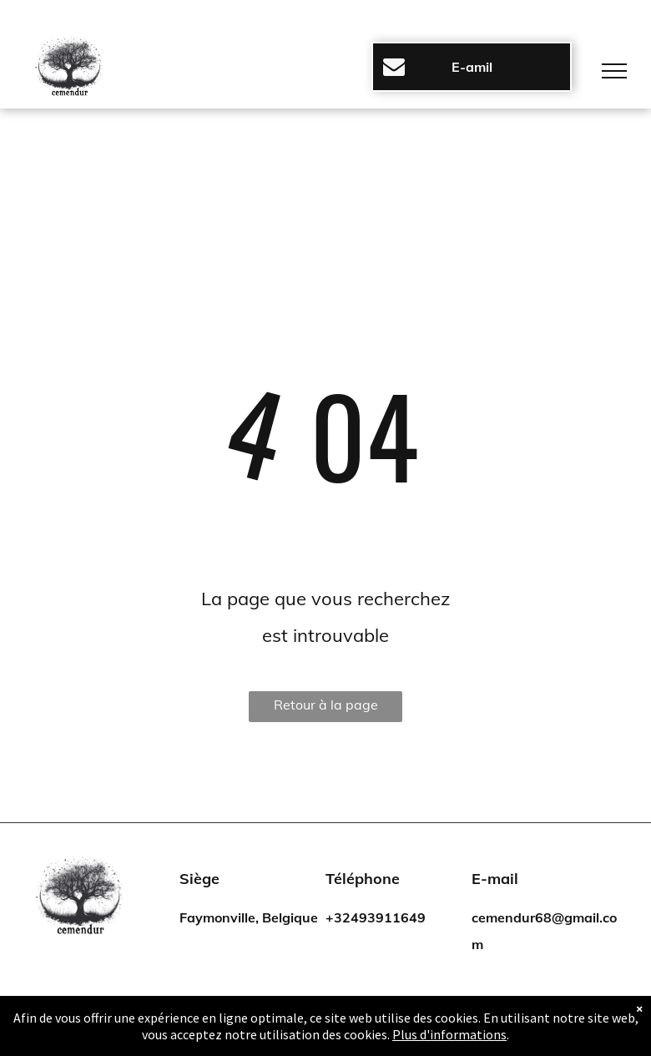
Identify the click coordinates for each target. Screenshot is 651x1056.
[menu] (614, 71)
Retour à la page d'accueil (326, 709)
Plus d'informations (449, 1034)
